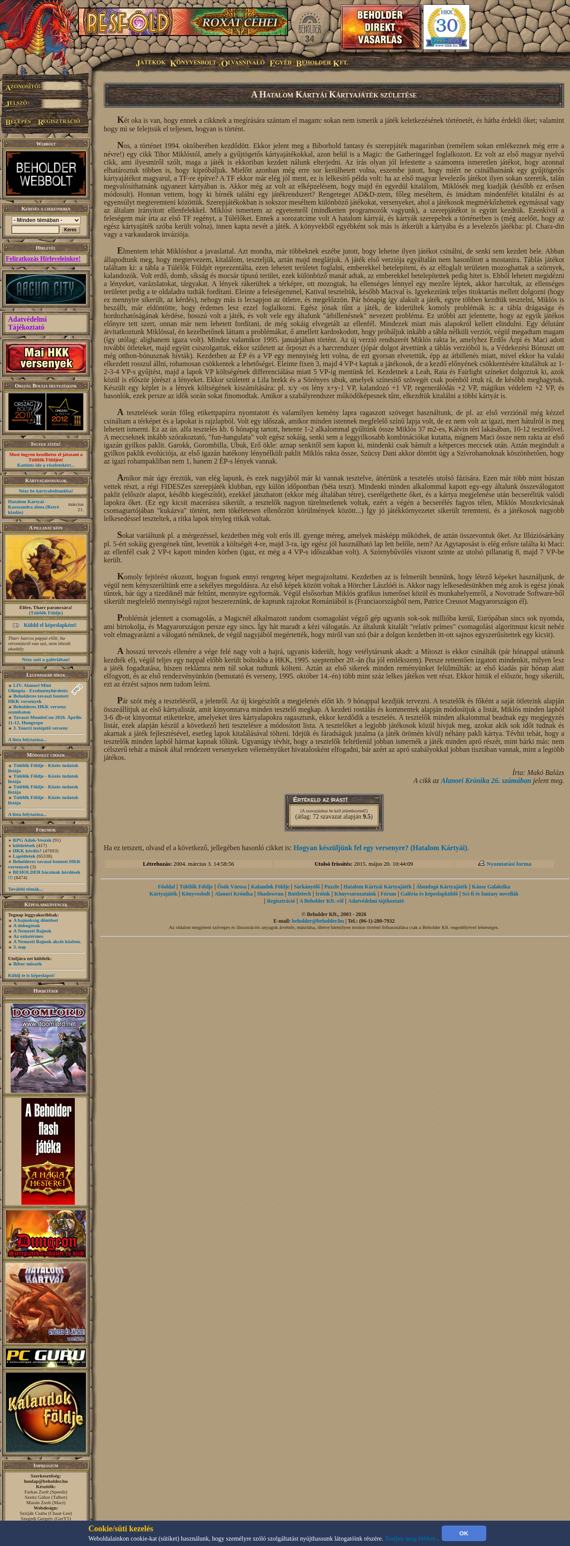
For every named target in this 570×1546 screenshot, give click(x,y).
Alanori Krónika (234, 894)
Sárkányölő (307, 887)
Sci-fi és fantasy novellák (490, 894)
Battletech (299, 894)
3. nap (19, 946)
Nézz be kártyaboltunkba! (46, 490)
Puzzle (331, 887)
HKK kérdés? (27, 850)
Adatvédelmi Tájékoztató (27, 323)
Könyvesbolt (196, 894)
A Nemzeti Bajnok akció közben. (47, 941)
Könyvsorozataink (355, 894)
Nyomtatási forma (509, 863)
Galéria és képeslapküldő (429, 894)
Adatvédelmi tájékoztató (376, 901)
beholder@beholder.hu (318, 921)
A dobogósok (26, 925)
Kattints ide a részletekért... (46, 465)
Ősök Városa (232, 887)
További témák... (25, 889)
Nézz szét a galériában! (46, 659)
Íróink (322, 894)
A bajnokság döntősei (35, 920)
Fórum (388, 894)
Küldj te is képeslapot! (31, 975)
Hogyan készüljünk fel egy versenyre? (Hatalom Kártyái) (380, 848)
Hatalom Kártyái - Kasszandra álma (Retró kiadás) (33, 507)
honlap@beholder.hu (46, 1481)
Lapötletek (24, 856)
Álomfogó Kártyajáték (442, 887)
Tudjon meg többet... (412, 1538)
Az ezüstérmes (28, 936)
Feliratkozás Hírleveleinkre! (43, 258)
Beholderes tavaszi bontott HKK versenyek (38, 698)
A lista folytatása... (27, 739)
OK (464, 1533)
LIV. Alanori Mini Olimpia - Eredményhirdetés (38, 687)
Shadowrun (270, 894)
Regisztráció (281, 901)
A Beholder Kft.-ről (321, 901)
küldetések (24, 845)
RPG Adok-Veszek (32, 840)
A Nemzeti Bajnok (32, 930)
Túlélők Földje (46, 612)
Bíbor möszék (27, 963)
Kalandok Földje (270, 887)
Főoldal (166, 887)
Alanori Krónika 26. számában (486, 780)
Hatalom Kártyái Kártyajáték (377, 887)
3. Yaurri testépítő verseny (40, 728)
